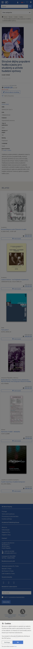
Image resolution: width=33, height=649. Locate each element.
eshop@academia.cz (9, 553)
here (15, 646)
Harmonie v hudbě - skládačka (10, 431)
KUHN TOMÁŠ (6, 75)
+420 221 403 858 (8, 551)
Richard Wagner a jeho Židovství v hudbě (13, 229)
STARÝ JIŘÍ (13, 231)
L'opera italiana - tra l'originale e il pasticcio (15, 279)
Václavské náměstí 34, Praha (10, 566)
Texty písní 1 (5, 329)
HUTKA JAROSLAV (6, 331)
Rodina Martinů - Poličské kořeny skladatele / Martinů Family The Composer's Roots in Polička (16, 380)
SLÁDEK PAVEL (5, 231)
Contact (4, 538)
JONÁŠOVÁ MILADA (6, 281)
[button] (22, 2)
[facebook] (3, 582)
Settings (7, 642)
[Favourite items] (27, 2)
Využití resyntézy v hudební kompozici (13, 482)
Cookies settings (7, 519)
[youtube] (14, 582)
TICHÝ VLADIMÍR (5, 433)
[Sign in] (18, 2)
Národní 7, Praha (6, 568)
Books (10, 17)
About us (4, 527)
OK (18, 642)
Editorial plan (6, 530)
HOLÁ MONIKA (5, 383)
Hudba (21, 17)
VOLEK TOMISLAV (16, 281)
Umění (16, 17)
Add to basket (16, 238)
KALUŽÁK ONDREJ (6, 484)
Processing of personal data (10, 516)
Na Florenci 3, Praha (7, 571)
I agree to (14, 597)
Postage (4, 511)
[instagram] (8, 582)
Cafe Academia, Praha (8, 573)
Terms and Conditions (8, 514)
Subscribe (6, 602)
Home (4, 17)
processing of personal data (16, 597)
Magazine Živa (6, 532)
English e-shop (6, 534)
